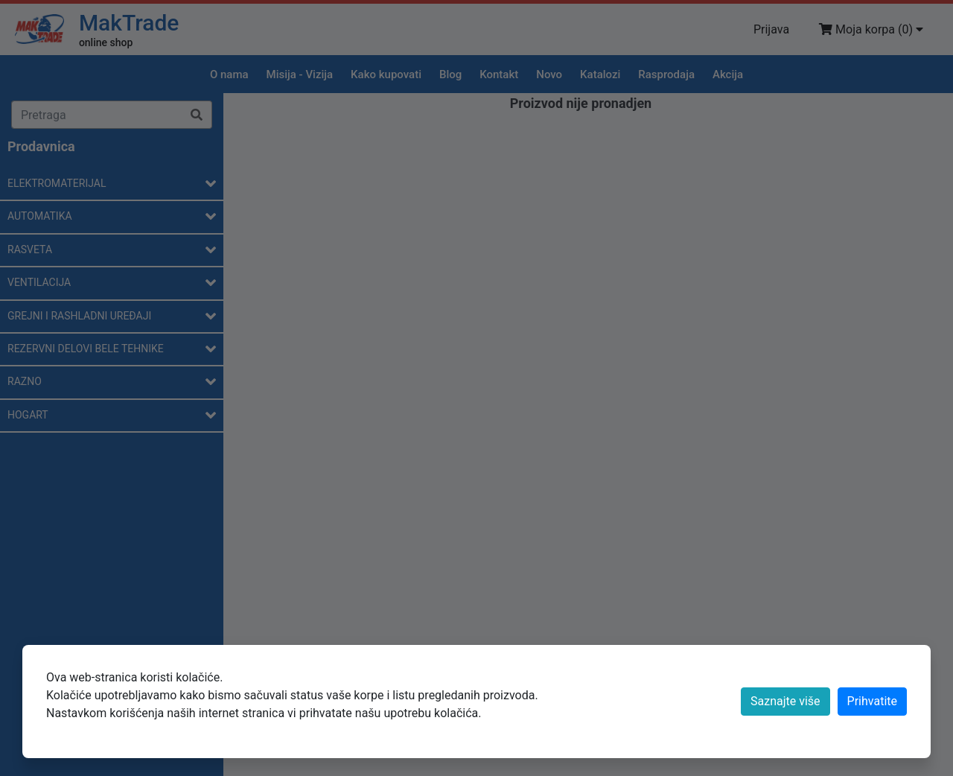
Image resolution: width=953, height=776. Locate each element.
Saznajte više (785, 701)
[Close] (872, 701)
